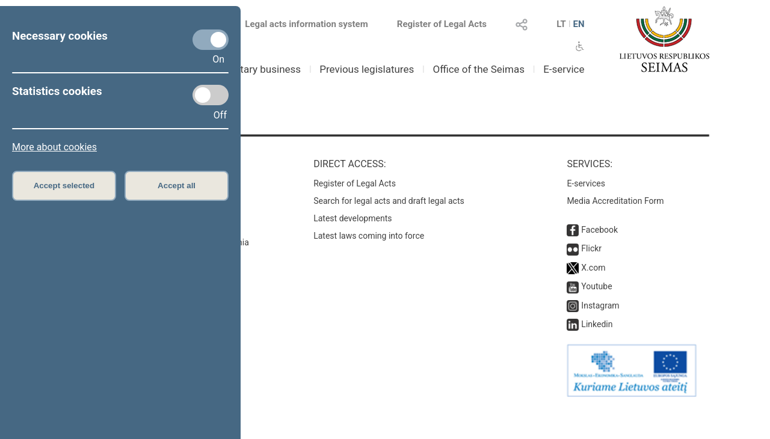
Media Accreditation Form (615, 201)
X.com (593, 267)
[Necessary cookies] (210, 39)
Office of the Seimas (479, 69)
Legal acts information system (306, 24)
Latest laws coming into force (368, 236)
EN (578, 24)
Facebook (599, 230)
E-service (563, 69)
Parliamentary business (247, 69)
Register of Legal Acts (442, 24)
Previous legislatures (366, 69)
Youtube (596, 286)
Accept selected (64, 185)
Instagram (600, 305)
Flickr (591, 248)
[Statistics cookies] (210, 95)
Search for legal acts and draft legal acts (388, 201)
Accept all (177, 185)
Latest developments (352, 218)
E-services (586, 183)
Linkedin (596, 324)
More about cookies (54, 147)
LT (561, 24)
